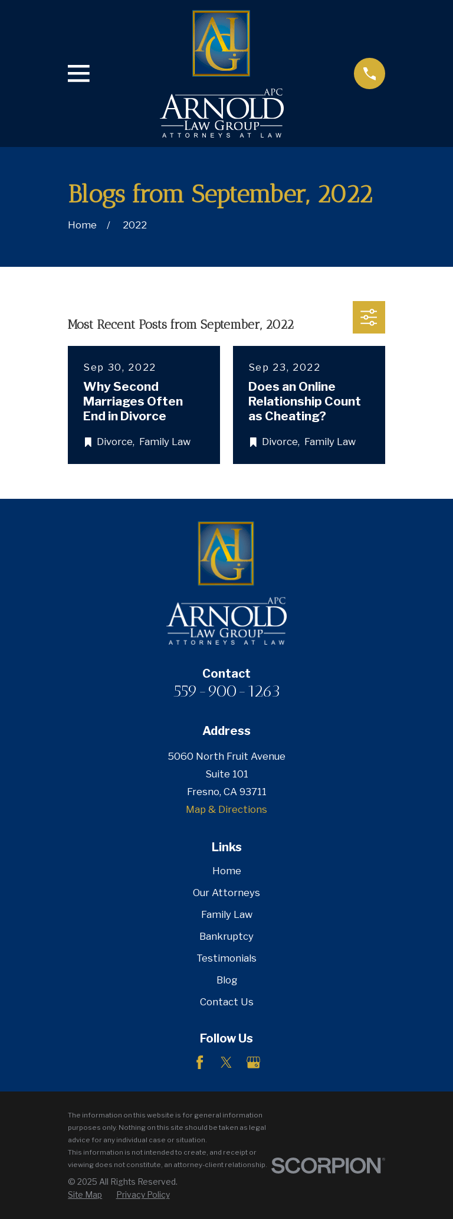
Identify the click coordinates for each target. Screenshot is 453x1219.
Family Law (226, 914)
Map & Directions (226, 809)
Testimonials (226, 958)
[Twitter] (226, 1062)
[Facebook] (199, 1062)
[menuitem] (85, 1195)
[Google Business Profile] (253, 1062)
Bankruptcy (226, 936)
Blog (226, 980)
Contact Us (227, 1002)
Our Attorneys (226, 892)
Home (226, 871)
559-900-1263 (226, 691)
